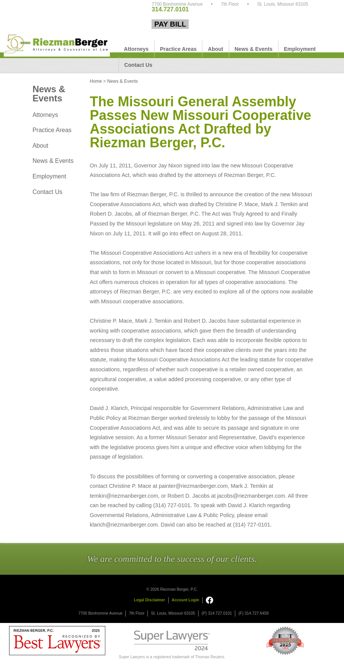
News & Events (253, 49)
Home (96, 81)
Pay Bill (170, 24)
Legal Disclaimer (149, 600)
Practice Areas (178, 49)
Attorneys (136, 49)
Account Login (185, 600)
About (215, 49)
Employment (300, 49)
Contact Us (138, 65)
